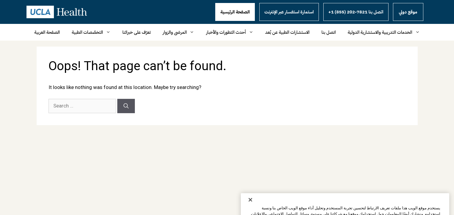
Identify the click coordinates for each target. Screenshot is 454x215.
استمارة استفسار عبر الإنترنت (289, 12)
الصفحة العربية (47, 32)
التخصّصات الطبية (94, 32)
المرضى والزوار (181, 32)
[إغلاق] (250, 207)
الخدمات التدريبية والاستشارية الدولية (387, 32)
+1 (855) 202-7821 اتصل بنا (355, 12)
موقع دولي (408, 12)
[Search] (126, 106)
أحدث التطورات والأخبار (232, 32)
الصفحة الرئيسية (235, 12)
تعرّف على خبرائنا (136, 32)
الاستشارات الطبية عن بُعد (287, 32)
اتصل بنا (329, 32)
